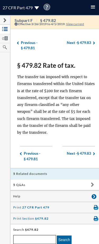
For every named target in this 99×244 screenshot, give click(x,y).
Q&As (19, 185)
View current (75, 24)
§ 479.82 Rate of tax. (46, 65)
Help (16, 196)
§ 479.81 (29, 45)
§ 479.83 (79, 43)
